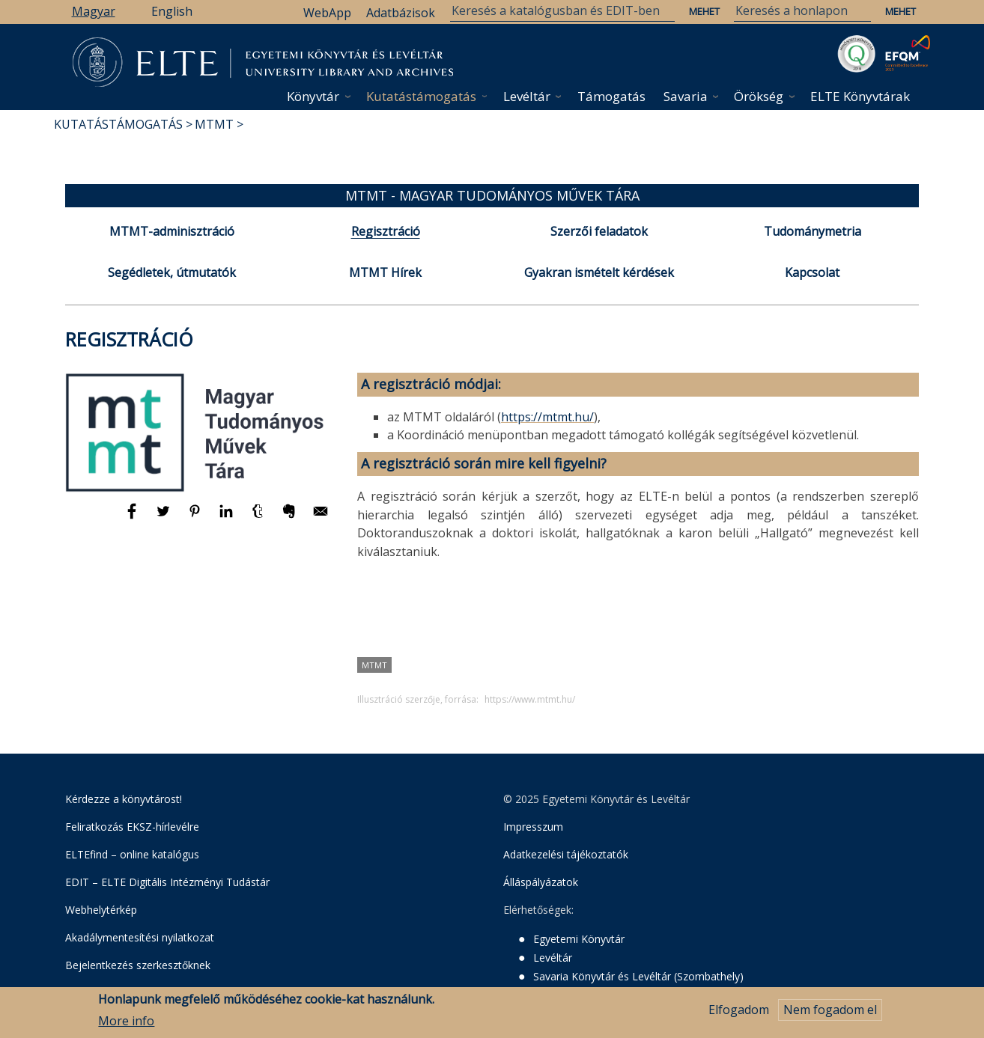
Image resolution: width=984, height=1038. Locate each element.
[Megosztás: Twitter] (164, 518)
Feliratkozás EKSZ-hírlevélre (132, 826)
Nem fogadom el (830, 1014)
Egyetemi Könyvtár (579, 939)
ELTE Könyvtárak (860, 96)
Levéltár (526, 96)
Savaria (685, 96)
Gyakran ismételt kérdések (599, 272)
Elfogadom (738, 1014)
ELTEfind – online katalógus (132, 854)
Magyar (93, 11)
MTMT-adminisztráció (171, 231)
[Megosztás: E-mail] (320, 518)
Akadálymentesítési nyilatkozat (139, 937)
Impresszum (533, 826)
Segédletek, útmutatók (172, 272)
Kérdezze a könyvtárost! (123, 799)
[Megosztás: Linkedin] (227, 518)
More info (126, 1024)
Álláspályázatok (540, 882)
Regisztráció (385, 231)
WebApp (327, 12)
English (171, 11)
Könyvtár (313, 96)
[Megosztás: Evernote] (290, 518)
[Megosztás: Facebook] (133, 518)
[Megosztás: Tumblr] (259, 518)
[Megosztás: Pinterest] (196, 518)
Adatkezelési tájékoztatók (565, 854)
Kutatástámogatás (421, 96)
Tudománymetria (812, 231)
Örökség (758, 96)
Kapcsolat (812, 272)
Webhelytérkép (101, 910)
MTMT (214, 124)
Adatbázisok (400, 12)
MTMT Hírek (385, 272)
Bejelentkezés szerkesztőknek (137, 965)
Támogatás (611, 96)
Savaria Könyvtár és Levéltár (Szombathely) (638, 976)
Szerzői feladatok (599, 231)
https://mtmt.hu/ (547, 417)
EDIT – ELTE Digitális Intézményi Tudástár (167, 882)
